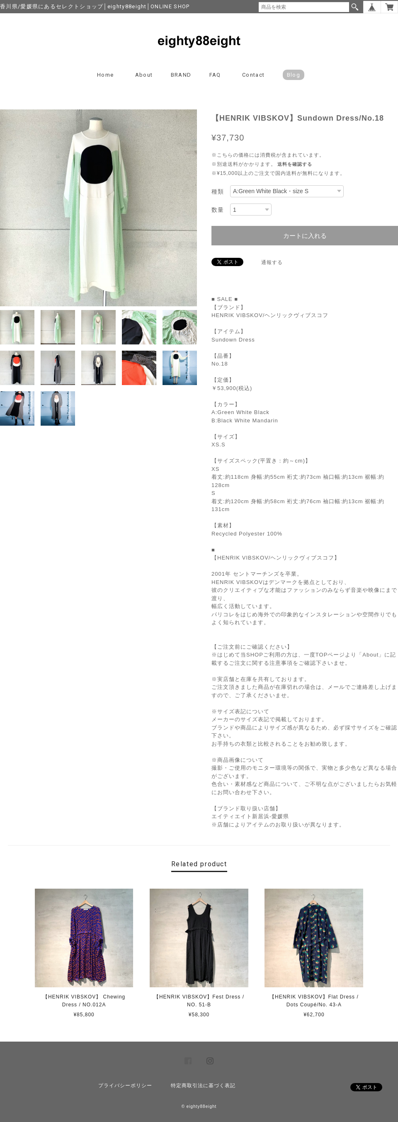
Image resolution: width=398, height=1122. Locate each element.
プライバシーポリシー (125, 1085)
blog (293, 75)
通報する (272, 262)
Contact (253, 75)
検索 (355, 7)
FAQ (215, 75)
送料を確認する (294, 164)
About (144, 75)
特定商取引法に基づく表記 (203, 1085)
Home (105, 75)
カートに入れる (305, 235)
